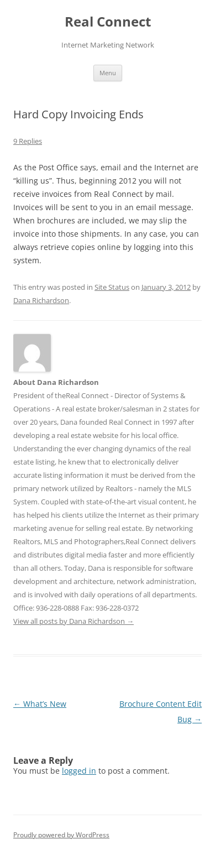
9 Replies (27, 141)
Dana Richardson (41, 300)
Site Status (112, 287)
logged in (79, 770)
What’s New (39, 703)
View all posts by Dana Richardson (73, 621)
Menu (107, 73)
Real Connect (108, 21)
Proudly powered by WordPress (61, 835)
